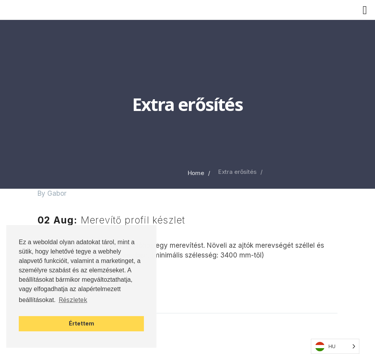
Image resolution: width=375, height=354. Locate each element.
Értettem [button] (81, 323)
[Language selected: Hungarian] (335, 346)
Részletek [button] (73, 300)
